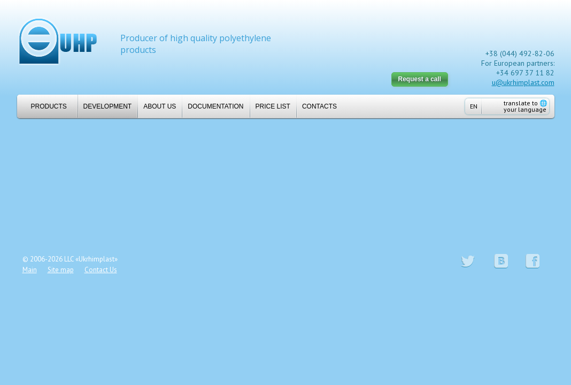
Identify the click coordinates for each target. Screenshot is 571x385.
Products (44, 106)
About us (159, 106)
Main (29, 269)
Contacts (319, 106)
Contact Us (100, 269)
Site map (61, 269)
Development (107, 106)
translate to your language (525, 106)
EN (473, 106)
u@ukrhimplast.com (523, 82)
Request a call (420, 79)
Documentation (215, 106)
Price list (273, 106)
